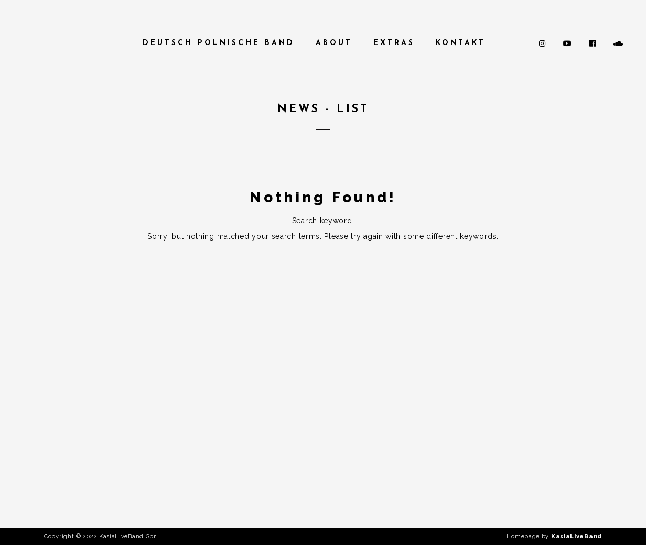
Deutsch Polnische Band (219, 43)
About (334, 43)
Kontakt (461, 43)
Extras (394, 43)
